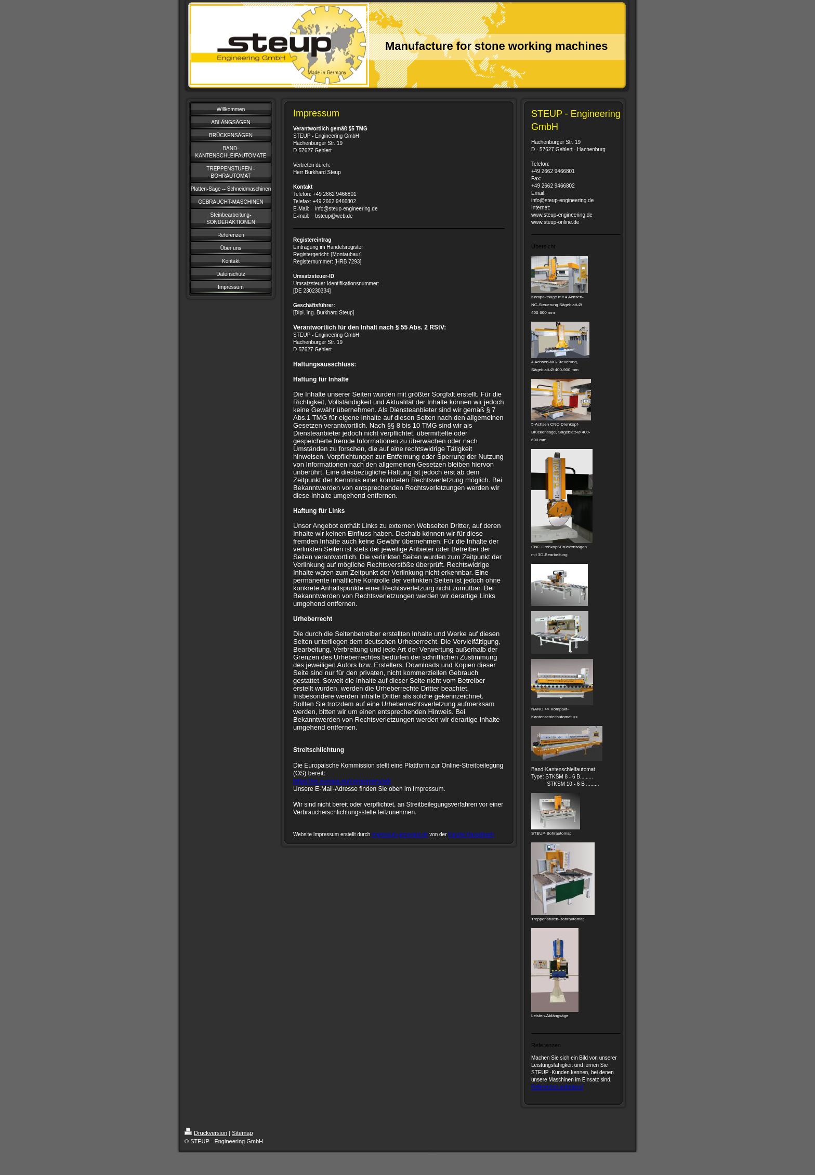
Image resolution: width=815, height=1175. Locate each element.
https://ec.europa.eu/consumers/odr (342, 781)
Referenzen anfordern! (557, 1087)
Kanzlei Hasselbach (471, 834)
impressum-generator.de (400, 834)
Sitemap (242, 1133)
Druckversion (206, 1133)
